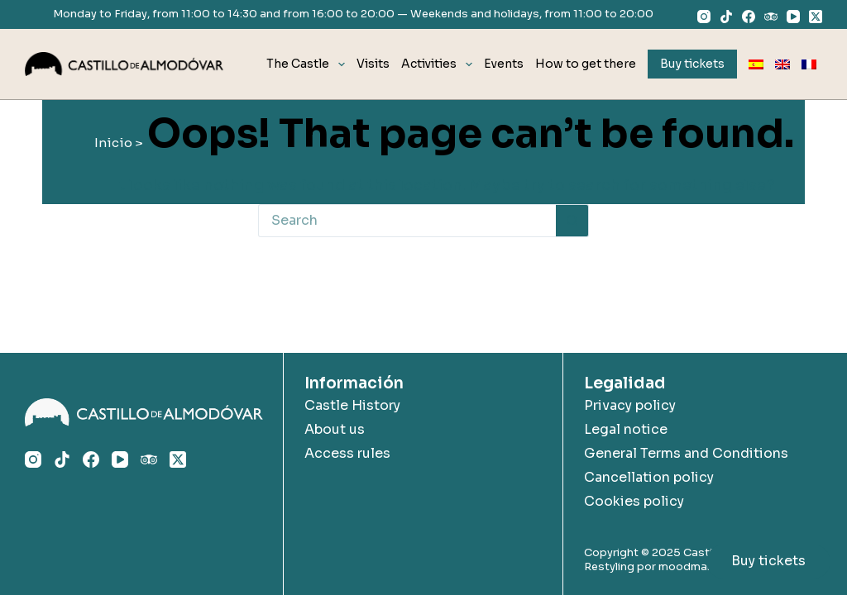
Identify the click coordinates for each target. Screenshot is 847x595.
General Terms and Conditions (686, 453)
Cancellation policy (649, 477)
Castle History (352, 405)
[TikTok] (726, 16)
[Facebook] (748, 16)
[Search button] (572, 220)
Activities (439, 64)
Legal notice (626, 429)
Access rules (347, 453)
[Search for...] (407, 220)
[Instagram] (704, 16)
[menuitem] (756, 64)
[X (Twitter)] (815, 16)
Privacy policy (630, 405)
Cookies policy (634, 501)
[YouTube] (793, 16)
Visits (373, 63)
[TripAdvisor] (771, 16)
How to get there (585, 63)
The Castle (308, 64)
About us (334, 429)
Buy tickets (768, 560)
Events (504, 63)
